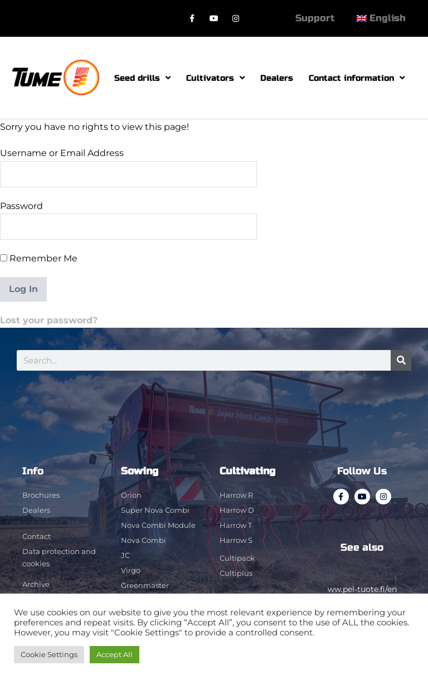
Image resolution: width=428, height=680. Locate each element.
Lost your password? (49, 320)
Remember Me (38, 258)
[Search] (401, 360)
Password (21, 206)
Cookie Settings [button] (49, 654)
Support (314, 18)
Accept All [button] (114, 654)
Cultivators (215, 78)
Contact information (357, 78)
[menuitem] (381, 18)
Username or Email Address (62, 153)
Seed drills (142, 78)
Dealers (276, 78)
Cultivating (247, 471)
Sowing (139, 471)
